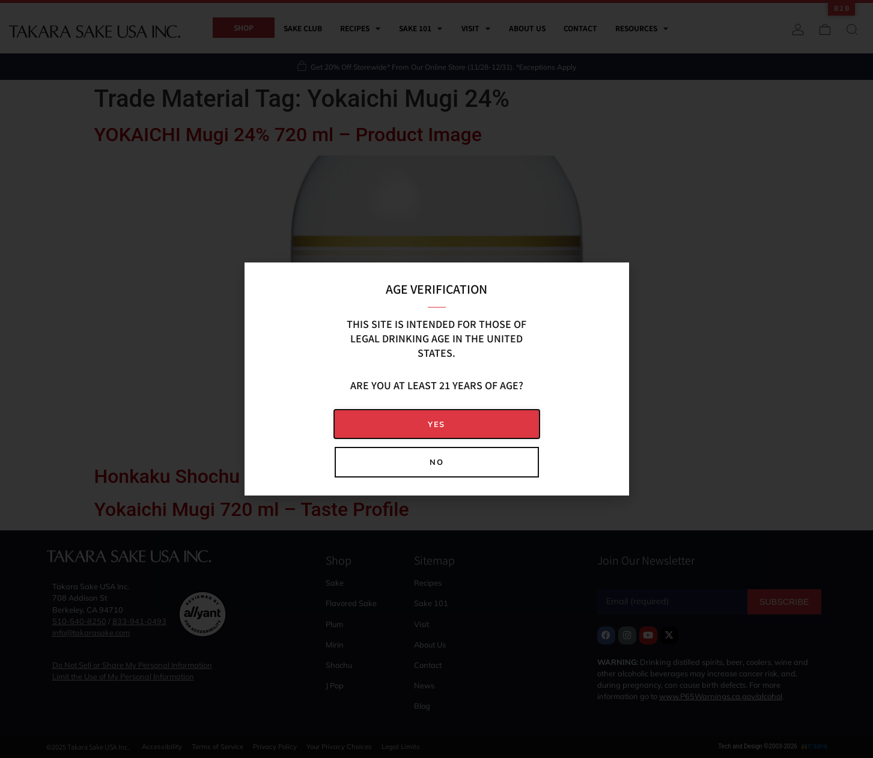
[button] (437, 424)
